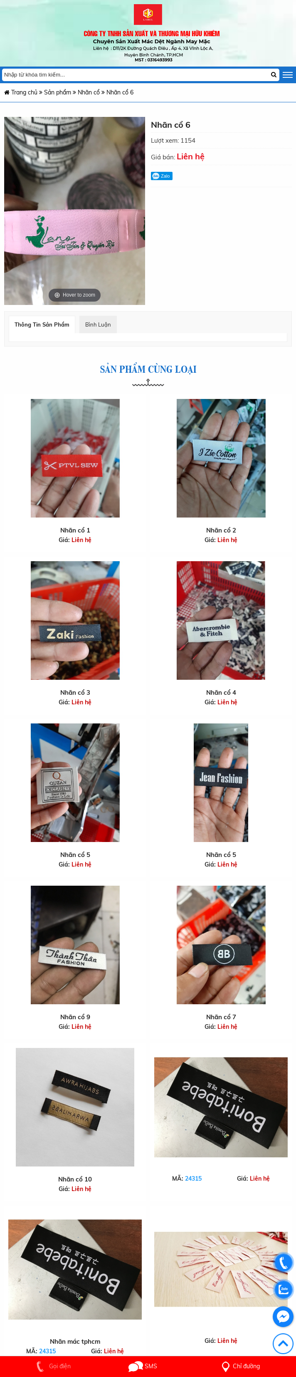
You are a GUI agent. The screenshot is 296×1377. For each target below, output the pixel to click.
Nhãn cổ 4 (221, 692)
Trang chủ (20, 92)
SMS (142, 1366)
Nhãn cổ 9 (75, 1011)
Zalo (161, 176)
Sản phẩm (57, 92)
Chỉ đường (239, 1366)
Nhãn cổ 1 (75, 530)
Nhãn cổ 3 (75, 692)
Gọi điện (52, 1366)
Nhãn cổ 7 (221, 1007)
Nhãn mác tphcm (75, 1341)
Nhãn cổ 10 (75, 1179)
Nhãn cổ (89, 92)
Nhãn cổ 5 (74, 853)
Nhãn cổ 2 (221, 530)
